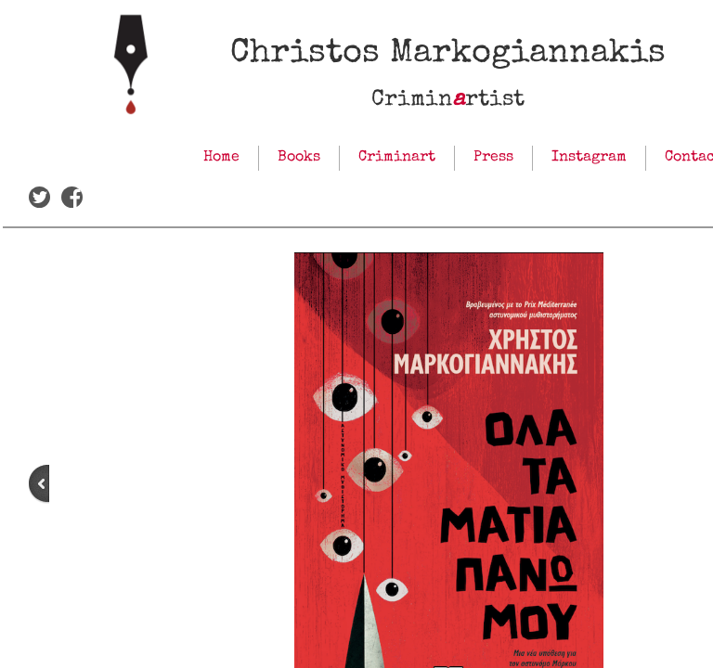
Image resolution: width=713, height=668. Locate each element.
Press (493, 157)
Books (299, 157)
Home (221, 157)
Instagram (589, 157)
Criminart (396, 157)
